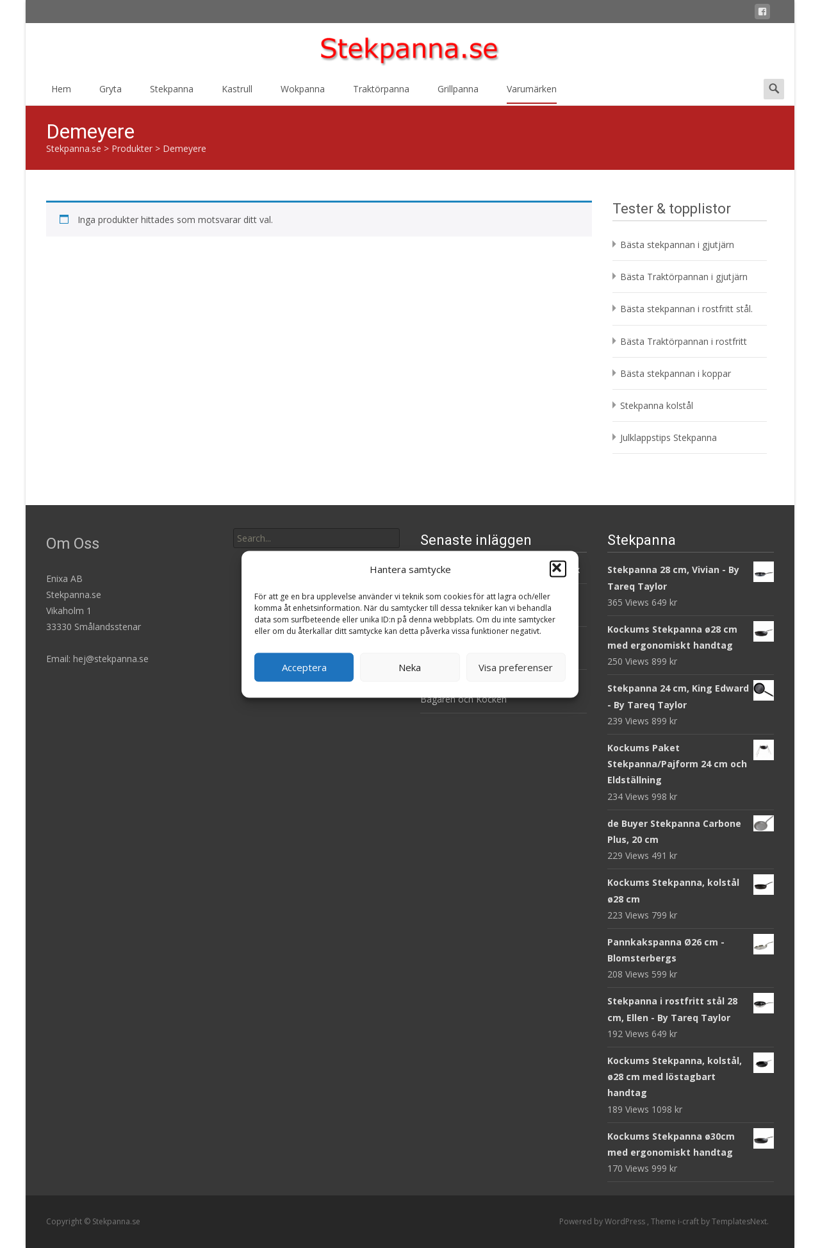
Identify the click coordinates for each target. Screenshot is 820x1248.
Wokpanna (303, 93)
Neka (409, 667)
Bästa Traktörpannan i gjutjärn (684, 276)
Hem (61, 93)
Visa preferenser (516, 667)
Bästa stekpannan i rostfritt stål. (686, 309)
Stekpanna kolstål (656, 405)
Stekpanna (171, 93)
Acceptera (304, 667)
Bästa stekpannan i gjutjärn (677, 244)
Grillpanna (458, 93)
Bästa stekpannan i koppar (675, 373)
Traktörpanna (381, 93)
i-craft (689, 1221)
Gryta (110, 93)
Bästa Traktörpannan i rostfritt (683, 341)
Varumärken (532, 93)
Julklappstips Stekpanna (668, 437)
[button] (558, 569)
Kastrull (237, 93)
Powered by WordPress (603, 1221)
